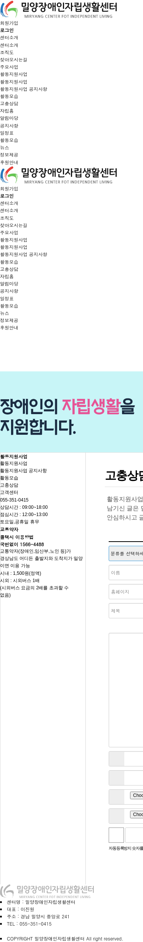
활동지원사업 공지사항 (23, 88)
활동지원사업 (13, 74)
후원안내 (9, 162)
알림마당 (9, 118)
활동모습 (9, 96)
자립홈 (7, 110)
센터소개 (9, 37)
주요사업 (9, 66)
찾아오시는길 (13, 59)
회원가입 (9, 22)
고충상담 (9, 103)
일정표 (7, 132)
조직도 (7, 52)
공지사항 (9, 125)
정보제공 (9, 154)
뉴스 (4, 147)
